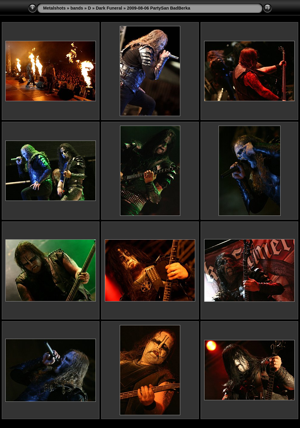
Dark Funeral (109, 8)
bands (76, 8)
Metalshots (54, 8)
